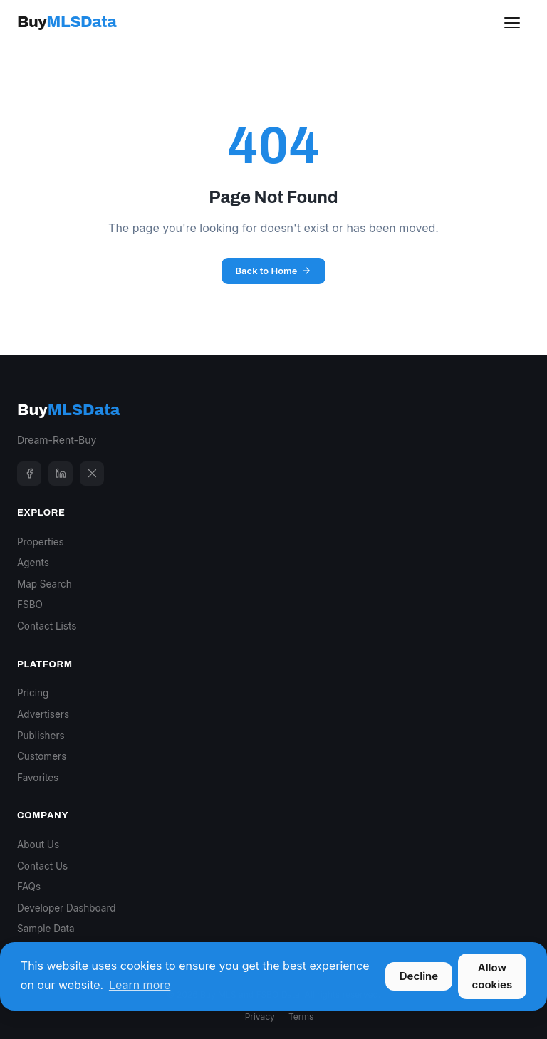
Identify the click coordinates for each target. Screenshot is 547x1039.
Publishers (41, 735)
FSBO (30, 604)
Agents (33, 562)
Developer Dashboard (66, 908)
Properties (40, 542)
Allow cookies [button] (492, 976)
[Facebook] (29, 473)
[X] (92, 473)
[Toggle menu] (512, 22)
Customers (41, 756)
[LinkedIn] (60, 473)
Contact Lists (46, 626)
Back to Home (274, 270)
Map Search (44, 584)
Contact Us (42, 866)
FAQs (29, 886)
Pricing (32, 693)
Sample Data (46, 928)
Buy (66, 22)
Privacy (260, 1016)
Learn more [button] (139, 985)
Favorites (37, 777)
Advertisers (43, 714)
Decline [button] (419, 976)
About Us (38, 844)
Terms (300, 1016)
